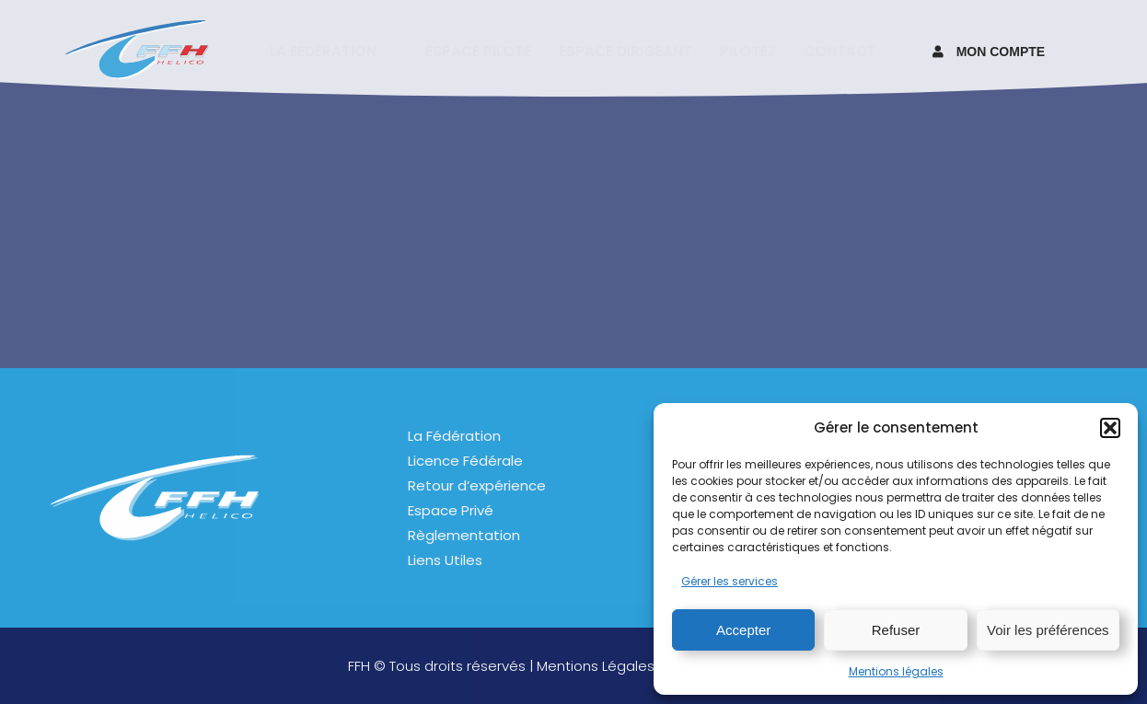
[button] (1110, 428)
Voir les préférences (1048, 630)
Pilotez (748, 50)
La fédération (331, 50)
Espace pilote (478, 50)
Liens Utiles (445, 560)
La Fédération (454, 435)
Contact (840, 50)
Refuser (896, 630)
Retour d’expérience (477, 485)
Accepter (743, 630)
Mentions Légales (596, 665)
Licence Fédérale (465, 460)
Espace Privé (450, 510)
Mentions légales (896, 671)
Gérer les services (729, 581)
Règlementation (464, 535)
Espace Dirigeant (625, 50)
